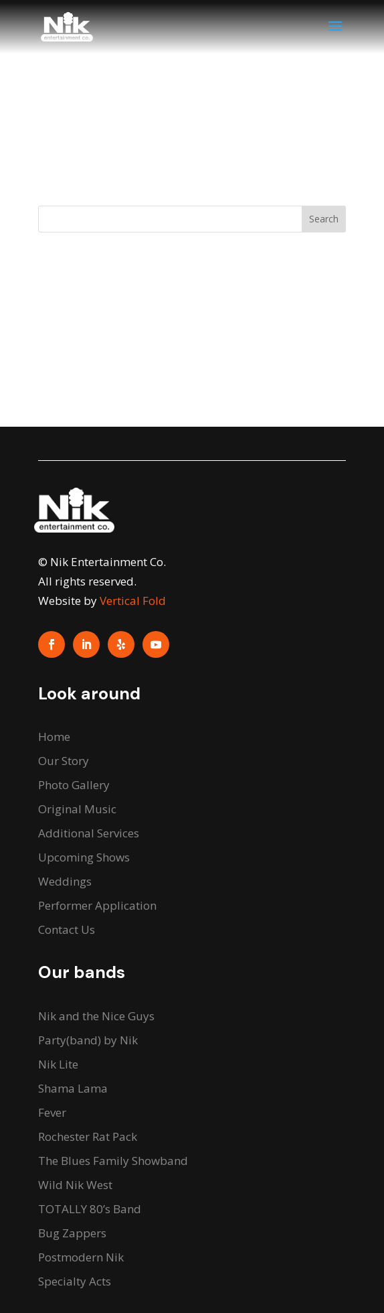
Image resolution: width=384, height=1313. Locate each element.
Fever (52, 1112)
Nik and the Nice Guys (96, 1016)
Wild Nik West (75, 1184)
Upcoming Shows (84, 857)
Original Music (77, 809)
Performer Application (97, 905)
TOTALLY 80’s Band (89, 1209)
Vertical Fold (133, 600)
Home (54, 736)
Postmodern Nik (81, 1257)
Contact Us (66, 929)
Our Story (63, 760)
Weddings (65, 881)
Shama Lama (73, 1088)
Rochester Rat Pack (87, 1136)
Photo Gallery (74, 784)
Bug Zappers (72, 1233)
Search (324, 218)
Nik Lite (58, 1064)
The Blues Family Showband (113, 1160)
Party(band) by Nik (88, 1040)
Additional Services (88, 833)
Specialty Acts (74, 1281)
